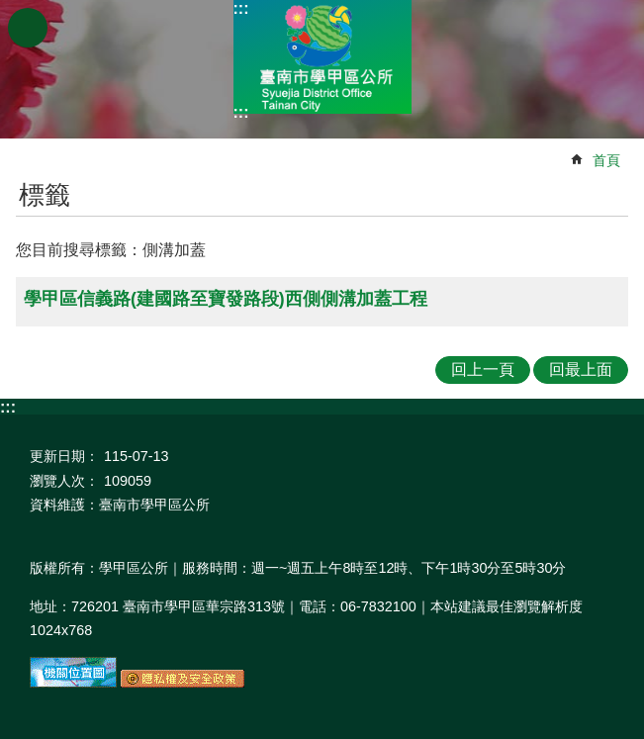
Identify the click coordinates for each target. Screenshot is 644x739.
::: (241, 8)
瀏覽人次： (64, 481)
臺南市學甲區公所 (322, 57)
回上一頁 (482, 369)
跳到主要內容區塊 (10, 10)
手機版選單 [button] (27, 27)
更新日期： (64, 456)
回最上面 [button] (580, 369)
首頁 (606, 160)
